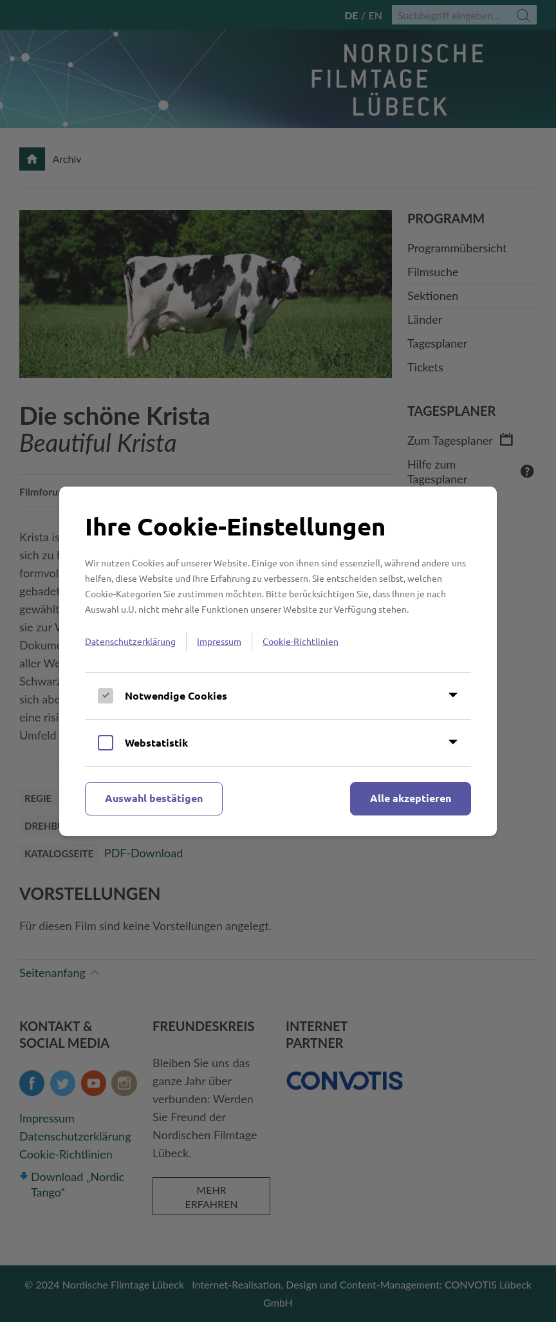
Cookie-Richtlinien (300, 641)
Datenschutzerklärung (130, 641)
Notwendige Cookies (176, 695)
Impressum (219, 641)
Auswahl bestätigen (154, 798)
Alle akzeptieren (410, 798)
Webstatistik (156, 742)
